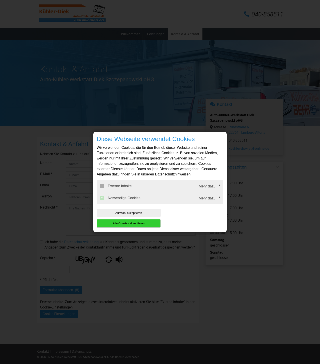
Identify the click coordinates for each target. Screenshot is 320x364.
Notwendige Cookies (120, 203)
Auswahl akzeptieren (125, 218)
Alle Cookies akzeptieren (195, 218)
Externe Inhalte (116, 191)
